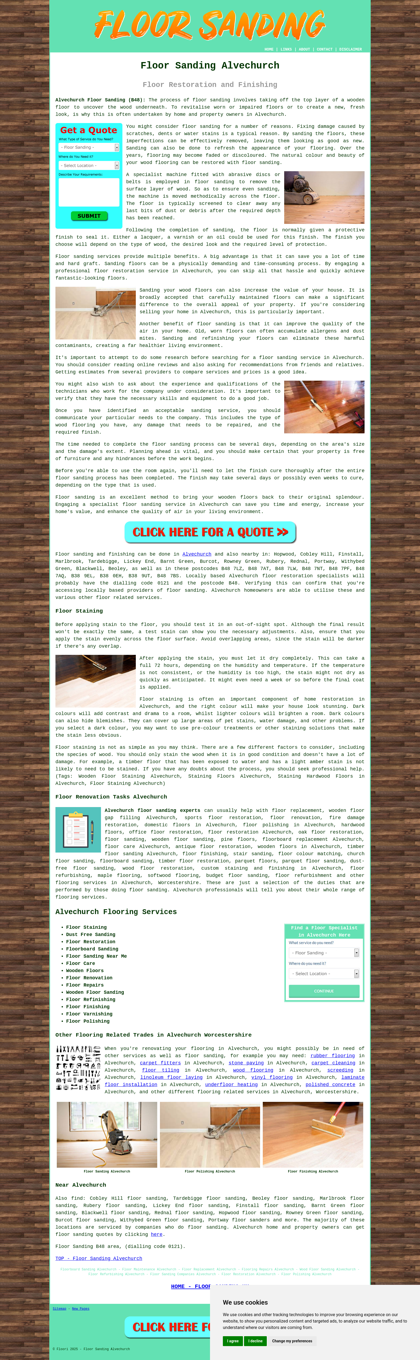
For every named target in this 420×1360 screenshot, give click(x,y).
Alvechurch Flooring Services (116, 912)
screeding (340, 1070)
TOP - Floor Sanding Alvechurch (98, 1258)
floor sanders (251, 1220)
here (156, 1234)
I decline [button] (255, 1341)
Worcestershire (178, 882)
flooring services (80, 882)
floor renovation (295, 817)
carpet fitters (160, 1063)
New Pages (80, 1309)
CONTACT (325, 49)
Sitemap (59, 1309)
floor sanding (124, 839)
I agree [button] (233, 1341)
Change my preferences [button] (292, 1341)
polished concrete (330, 1084)
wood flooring (253, 1070)
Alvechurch (196, 554)
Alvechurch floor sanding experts (152, 810)
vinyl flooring (271, 1077)
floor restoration (233, 832)
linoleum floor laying (171, 1077)
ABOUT (304, 49)
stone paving (246, 1063)
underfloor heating (231, 1084)
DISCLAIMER (350, 49)
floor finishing (204, 854)
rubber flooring (332, 1056)
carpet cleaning (333, 1063)
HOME (269, 49)
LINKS (286, 49)
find (77, 1198)
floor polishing (265, 825)
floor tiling (160, 1070)
